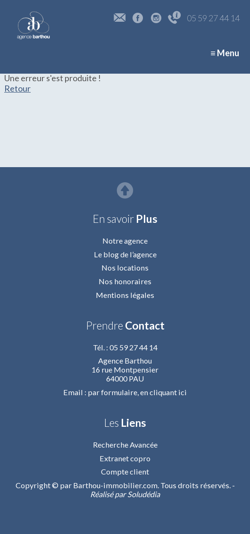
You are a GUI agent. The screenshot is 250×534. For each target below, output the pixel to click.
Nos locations (125, 267)
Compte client (125, 471)
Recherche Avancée (125, 444)
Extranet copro (125, 458)
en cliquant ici (163, 392)
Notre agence (125, 240)
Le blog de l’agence (125, 254)
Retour (17, 88)
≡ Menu (224, 53)
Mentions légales (125, 294)
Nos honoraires (125, 281)
